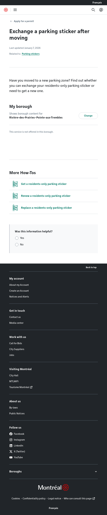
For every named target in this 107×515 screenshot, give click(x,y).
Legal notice (54, 498)
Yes (22, 238)
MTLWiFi (14, 381)
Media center (16, 323)
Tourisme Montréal (19, 387)
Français (97, 2)
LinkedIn (16, 445)
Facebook (16, 434)
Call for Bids (15, 343)
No (21, 244)
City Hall (13, 375)
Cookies (16, 498)
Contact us (15, 317)
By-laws (13, 407)
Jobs (11, 355)
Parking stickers (31, 54)
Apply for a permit (24, 21)
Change (88, 115)
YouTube (16, 457)
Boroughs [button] (15, 471)
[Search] (93, 10)
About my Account (19, 285)
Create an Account (19, 290)
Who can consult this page (78, 498)
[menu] (15, 10)
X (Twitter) (17, 451)
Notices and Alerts (19, 296)
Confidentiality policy (34, 498)
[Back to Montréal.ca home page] (6, 10)
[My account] (101, 10)
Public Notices (17, 413)
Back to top (91, 267)
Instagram (17, 439)
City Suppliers (16, 349)
